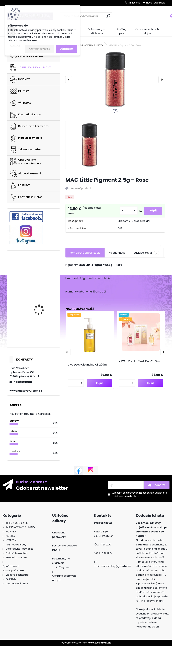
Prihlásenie (134, 2)
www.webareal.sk (99, 642)
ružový (13, 431)
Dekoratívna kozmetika (29, 126)
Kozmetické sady (25, 114)
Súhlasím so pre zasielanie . (139, 494)
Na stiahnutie (117, 253)
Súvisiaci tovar (146, 253)
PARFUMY (20, 185)
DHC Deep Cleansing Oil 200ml (87, 364)
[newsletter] (156, 485)
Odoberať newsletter (42, 488)
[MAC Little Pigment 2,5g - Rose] (115, 79)
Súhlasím (66, 49)
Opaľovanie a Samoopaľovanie (25, 161)
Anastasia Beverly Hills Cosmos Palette (42, 271)
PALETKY (19, 91)
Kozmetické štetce (26, 197)
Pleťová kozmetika (26, 138)
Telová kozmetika (25, 149)
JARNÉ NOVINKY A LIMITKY (30, 67)
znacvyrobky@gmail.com (115, 566)
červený (14, 421)
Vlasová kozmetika (26, 173)
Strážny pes (121, 31)
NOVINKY (20, 79)
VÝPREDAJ (20, 102)
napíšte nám (23, 382)
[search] (108, 16)
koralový (15, 451)
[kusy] (126, 211)
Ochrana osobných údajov (147, 31)
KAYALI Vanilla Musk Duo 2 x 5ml (139, 361)
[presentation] (68, 79)
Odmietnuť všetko (39, 48)
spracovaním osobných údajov (144, 492)
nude (13, 441)
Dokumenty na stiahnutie (97, 31)
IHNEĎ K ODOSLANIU (26, 55)
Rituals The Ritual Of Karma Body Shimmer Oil (43, 325)
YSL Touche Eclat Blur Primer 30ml (41, 297)
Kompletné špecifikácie (84, 253)
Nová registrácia (155, 2)
